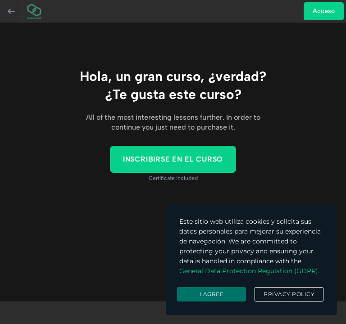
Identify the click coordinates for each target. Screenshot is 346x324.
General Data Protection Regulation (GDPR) (248, 271)
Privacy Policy (289, 294)
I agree (212, 294)
